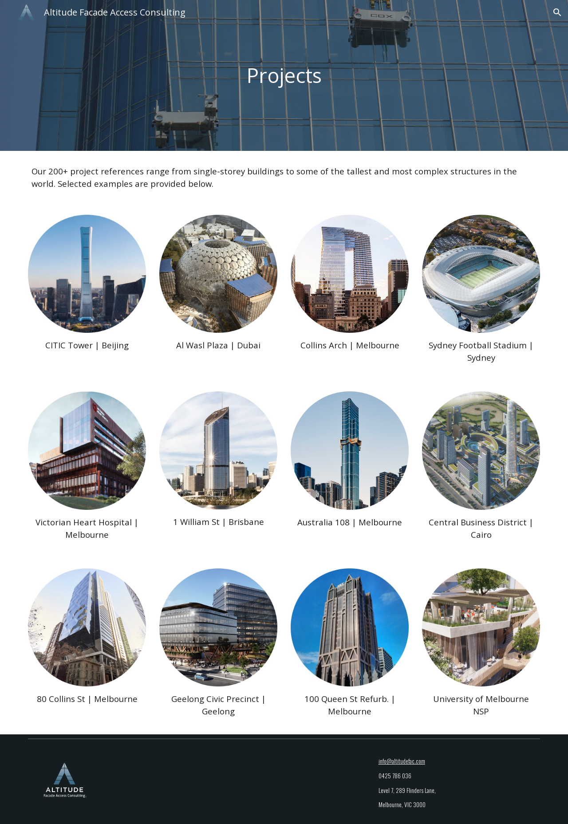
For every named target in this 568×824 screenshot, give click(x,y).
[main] (284, 75)
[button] (557, 12)
